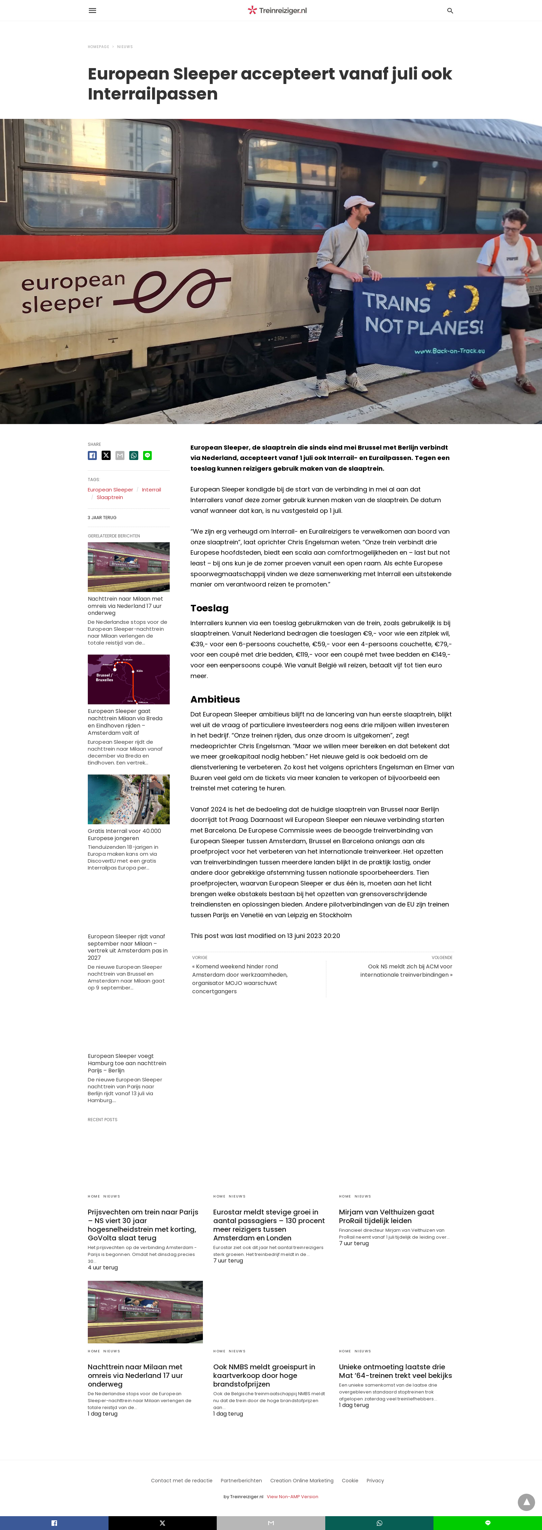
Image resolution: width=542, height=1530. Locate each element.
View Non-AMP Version (292, 1496)
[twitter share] (106, 455)
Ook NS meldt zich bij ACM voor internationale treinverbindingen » (406, 971)
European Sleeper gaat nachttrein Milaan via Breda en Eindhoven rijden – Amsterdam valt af (125, 721)
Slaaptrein (110, 497)
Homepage (98, 46)
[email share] (119, 455)
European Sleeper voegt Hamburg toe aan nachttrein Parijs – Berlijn (127, 1063)
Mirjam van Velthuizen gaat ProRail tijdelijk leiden (386, 1216)
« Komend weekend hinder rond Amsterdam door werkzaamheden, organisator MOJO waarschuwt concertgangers (240, 979)
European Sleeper (110, 489)
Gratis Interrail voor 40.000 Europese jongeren (124, 834)
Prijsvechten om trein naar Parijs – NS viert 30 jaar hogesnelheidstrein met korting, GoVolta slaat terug (143, 1225)
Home (94, 1196)
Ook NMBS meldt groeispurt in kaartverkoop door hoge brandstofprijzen (264, 1375)
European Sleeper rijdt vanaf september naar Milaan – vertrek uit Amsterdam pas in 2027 (128, 947)
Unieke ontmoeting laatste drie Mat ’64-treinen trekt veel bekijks (395, 1371)
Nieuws (125, 46)
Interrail (151, 489)
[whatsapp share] (133, 455)
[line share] (147, 455)
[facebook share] (92, 455)
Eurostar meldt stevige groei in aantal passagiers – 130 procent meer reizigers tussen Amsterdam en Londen (269, 1225)
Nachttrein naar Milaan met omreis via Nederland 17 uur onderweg (125, 606)
